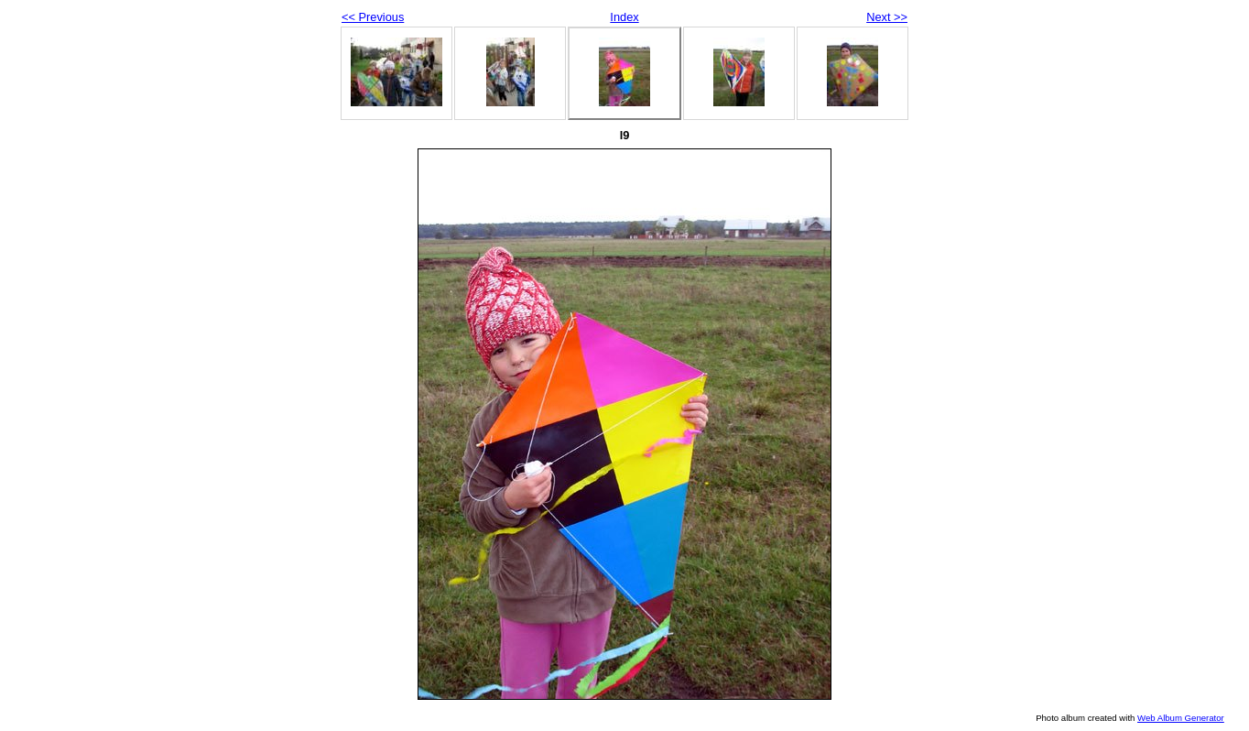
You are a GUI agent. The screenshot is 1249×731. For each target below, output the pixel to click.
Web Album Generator (1180, 718)
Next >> (886, 17)
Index (624, 17)
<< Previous (373, 17)
